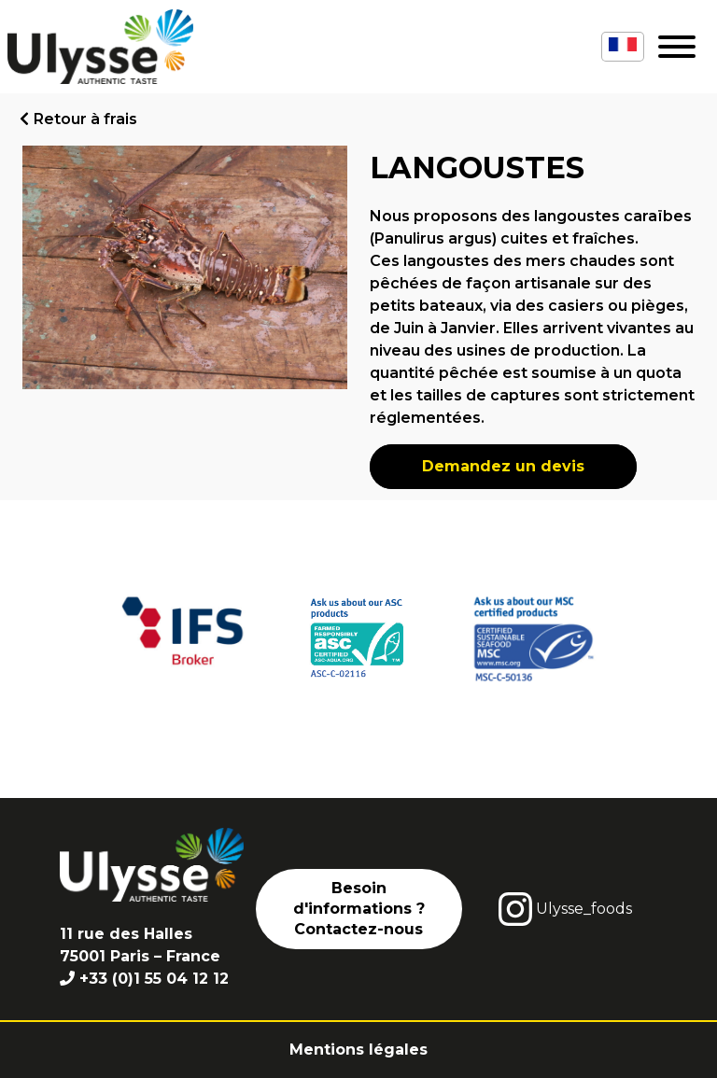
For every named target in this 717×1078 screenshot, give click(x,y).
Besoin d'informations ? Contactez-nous (359, 909)
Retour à (85, 119)
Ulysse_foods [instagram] (565, 909)
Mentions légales (358, 1049)
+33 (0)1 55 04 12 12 (154, 978)
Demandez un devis (503, 466)
